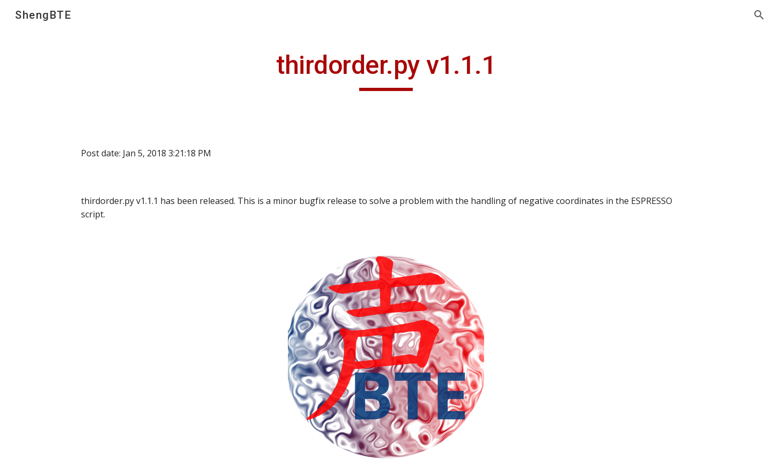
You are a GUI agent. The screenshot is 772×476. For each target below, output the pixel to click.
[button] (759, 15)
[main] (386, 70)
